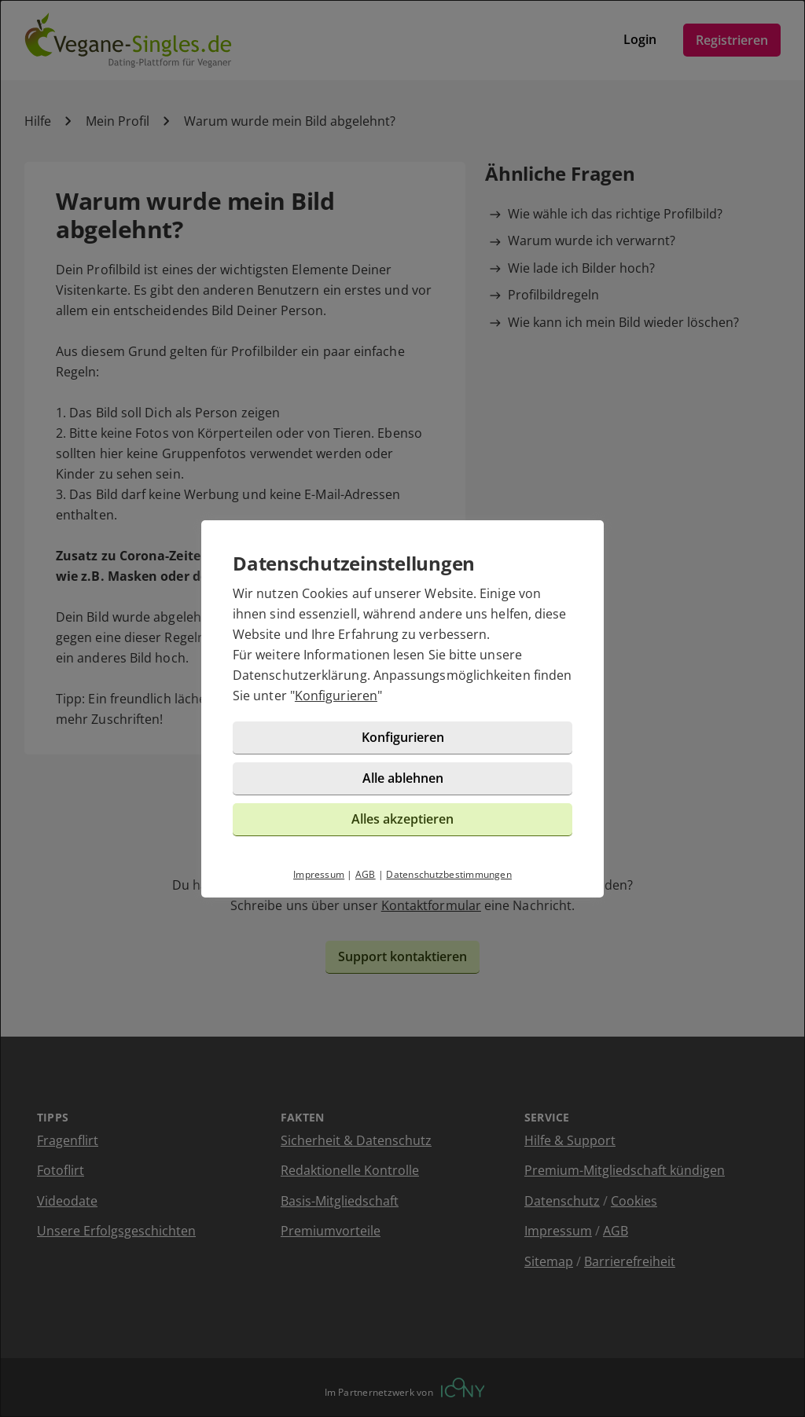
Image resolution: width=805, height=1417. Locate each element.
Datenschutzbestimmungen (449, 874)
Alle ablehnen (402, 778)
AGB (365, 874)
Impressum (318, 874)
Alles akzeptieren (402, 819)
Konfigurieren (336, 695)
